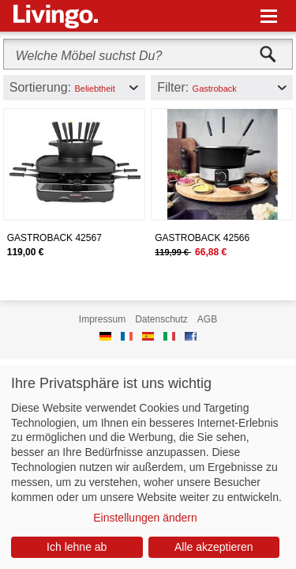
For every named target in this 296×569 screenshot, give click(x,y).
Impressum (102, 319)
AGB (207, 319)
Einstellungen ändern (145, 517)
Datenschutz (161, 319)
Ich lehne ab (77, 547)
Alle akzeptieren (213, 547)
